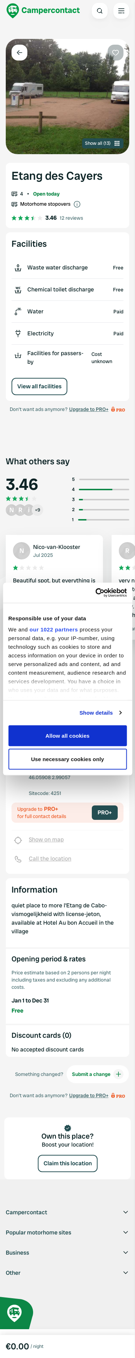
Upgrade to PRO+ (88, 409)
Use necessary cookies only (67, 759)
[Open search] (100, 11)
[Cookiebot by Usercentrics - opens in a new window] (96, 593)
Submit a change (97, 1074)
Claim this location (68, 1163)
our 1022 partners (54, 629)
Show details (96, 713)
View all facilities (39, 386)
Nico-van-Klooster (56, 547)
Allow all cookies (67, 735)
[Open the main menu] (121, 11)
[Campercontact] (43, 11)
